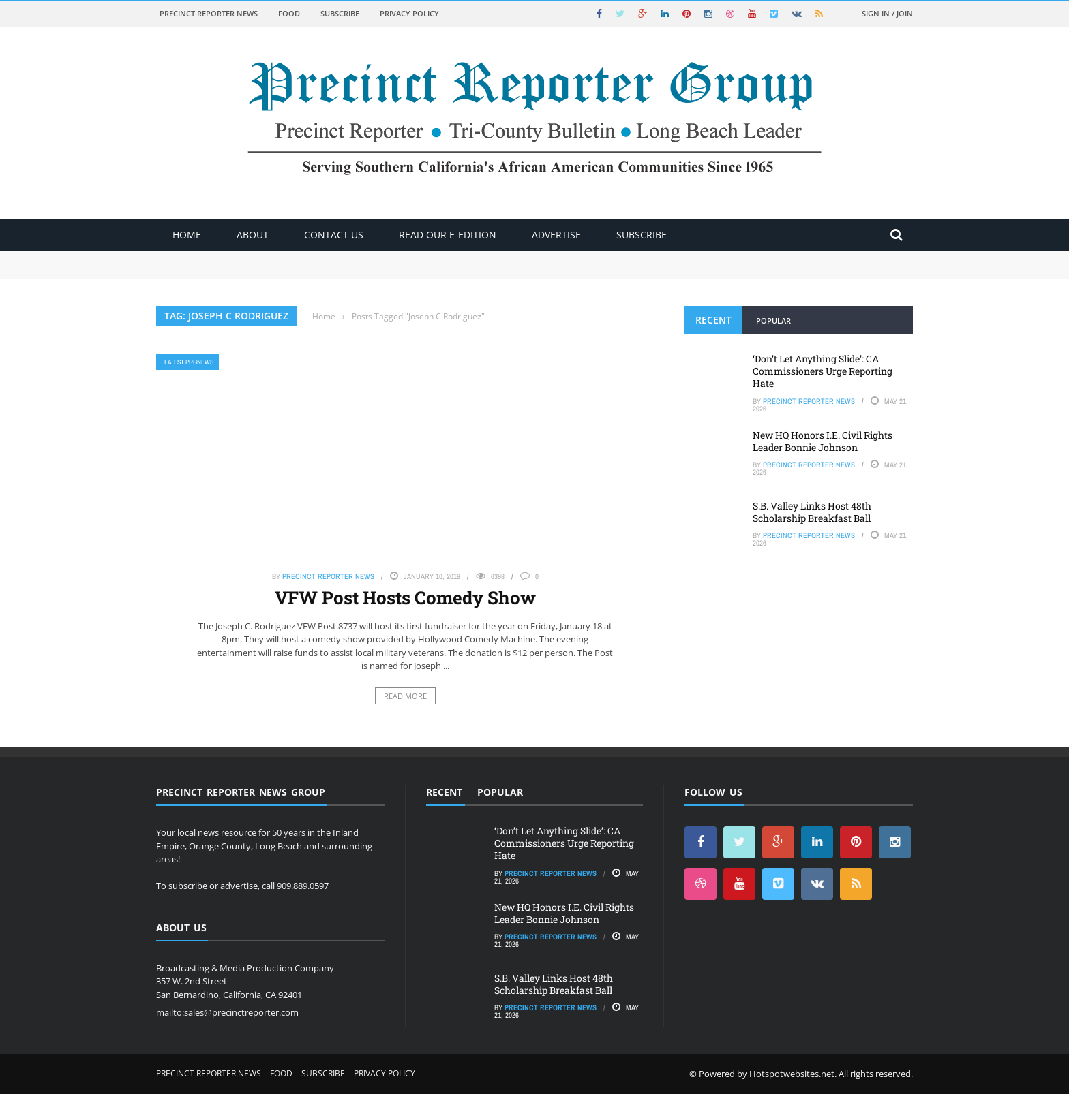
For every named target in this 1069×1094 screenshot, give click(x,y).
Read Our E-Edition (447, 234)
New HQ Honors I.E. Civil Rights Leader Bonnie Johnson (822, 441)
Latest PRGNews (188, 362)
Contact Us (333, 234)
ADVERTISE (556, 234)
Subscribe (339, 13)
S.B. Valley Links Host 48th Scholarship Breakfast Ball (812, 512)
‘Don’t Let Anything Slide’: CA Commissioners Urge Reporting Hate (822, 371)
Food (289, 13)
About (253, 234)
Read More (405, 696)
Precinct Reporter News (209, 13)
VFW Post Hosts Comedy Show (405, 597)
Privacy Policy (409, 13)
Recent (713, 319)
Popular (773, 320)
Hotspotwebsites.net (791, 1073)
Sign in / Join (887, 13)
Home (186, 234)
